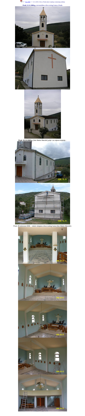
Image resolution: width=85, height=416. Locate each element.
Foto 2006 (27, 2)
